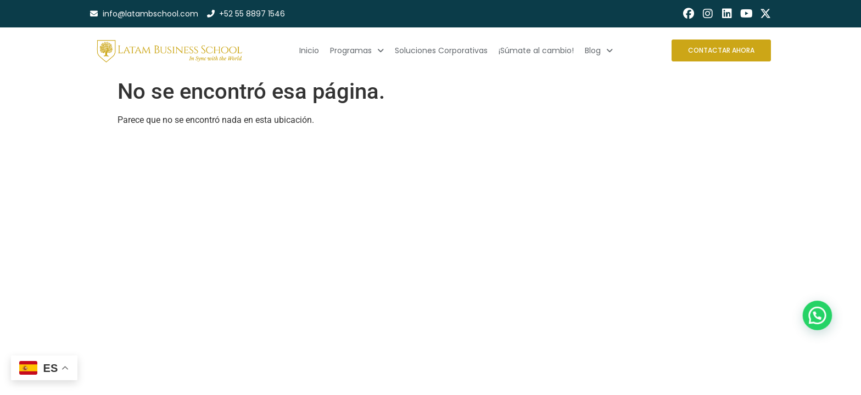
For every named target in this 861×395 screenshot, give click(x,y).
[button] (825, 343)
